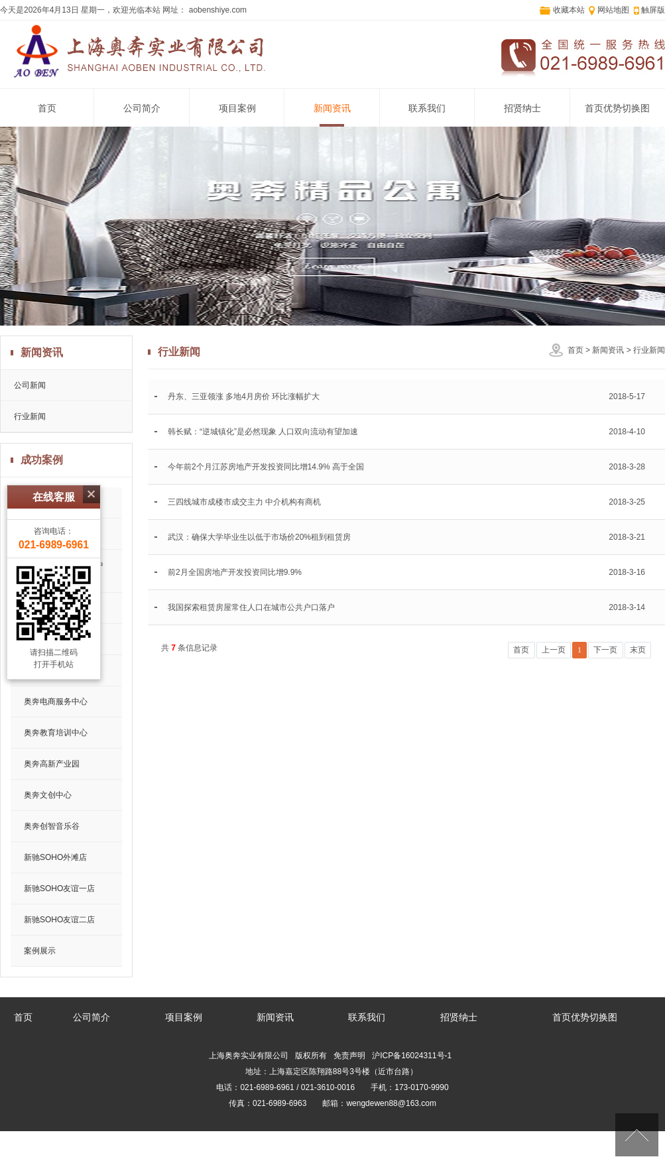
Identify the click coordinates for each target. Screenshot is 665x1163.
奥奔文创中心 (48, 795)
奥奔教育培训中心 (56, 732)
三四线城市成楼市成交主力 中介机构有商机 (244, 502)
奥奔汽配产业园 (52, 639)
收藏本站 (569, 10)
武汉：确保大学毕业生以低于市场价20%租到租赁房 (259, 537)
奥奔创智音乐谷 (52, 826)
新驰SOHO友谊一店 (59, 888)
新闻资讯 (332, 108)
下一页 (605, 649)
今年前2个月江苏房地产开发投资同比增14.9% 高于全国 (266, 466)
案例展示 (40, 950)
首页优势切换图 (617, 108)
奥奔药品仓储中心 (56, 670)
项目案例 (237, 108)
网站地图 (613, 10)
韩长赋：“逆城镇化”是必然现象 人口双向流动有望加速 (263, 431)
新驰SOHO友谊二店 (59, 919)
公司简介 (141, 108)
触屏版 (653, 10)
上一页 (554, 649)
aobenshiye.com (216, 10)
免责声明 (349, 1055)
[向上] (636, 1134)
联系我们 (427, 108)
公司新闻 (30, 385)
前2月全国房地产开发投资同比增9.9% (235, 572)
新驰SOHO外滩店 (55, 857)
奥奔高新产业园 (52, 763)
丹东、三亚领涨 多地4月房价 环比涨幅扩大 (244, 396)
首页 (47, 108)
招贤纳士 (522, 108)
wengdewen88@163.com (391, 1103)
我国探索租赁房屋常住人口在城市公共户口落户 (251, 607)
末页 (638, 649)
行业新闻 (649, 350)
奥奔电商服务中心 (56, 701)
